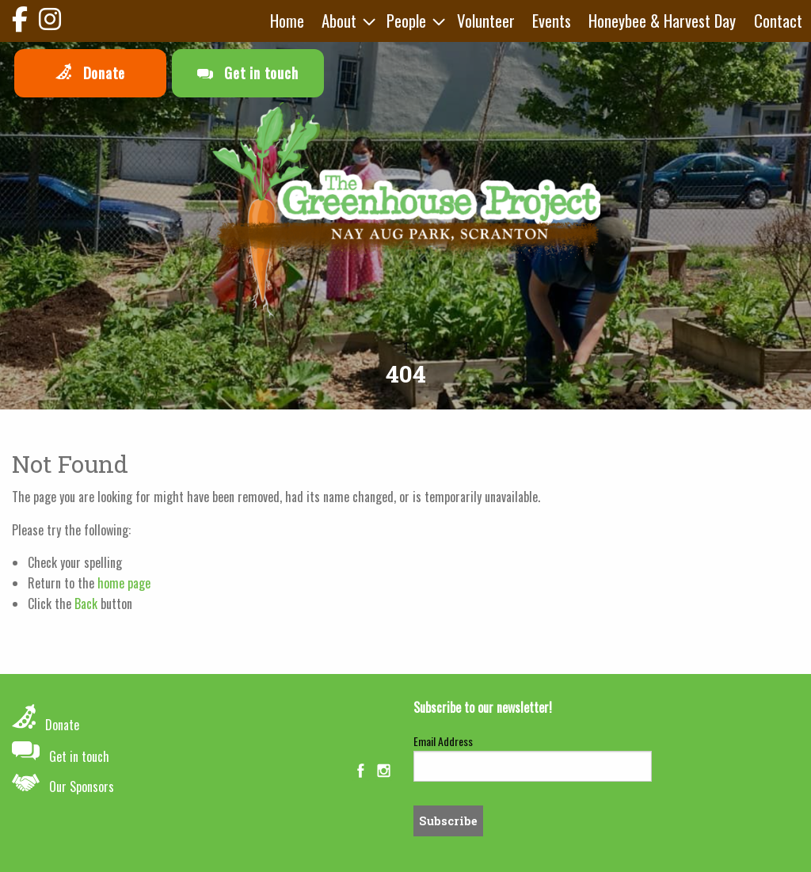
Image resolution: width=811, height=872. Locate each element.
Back (85, 603)
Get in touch (248, 73)
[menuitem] (287, 21)
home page (123, 582)
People (406, 20)
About (339, 20)
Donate (90, 73)
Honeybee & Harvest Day (662, 20)
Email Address (443, 741)
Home (287, 20)
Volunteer (486, 20)
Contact (778, 20)
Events (551, 20)
